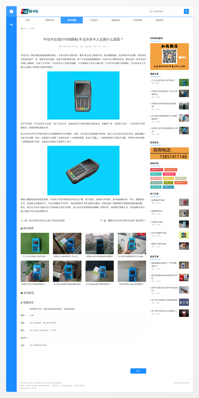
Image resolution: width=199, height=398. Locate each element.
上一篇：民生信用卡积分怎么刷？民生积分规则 (43, 220)
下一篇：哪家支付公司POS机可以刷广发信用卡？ (123, 220)
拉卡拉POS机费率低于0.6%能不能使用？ (135, 256)
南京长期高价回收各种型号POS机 (164, 276)
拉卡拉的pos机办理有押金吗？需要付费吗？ (104, 284)
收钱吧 (156, 174)
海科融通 (169, 174)
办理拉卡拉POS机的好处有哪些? (99, 256)
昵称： (24, 315)
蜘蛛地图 (58, 383)
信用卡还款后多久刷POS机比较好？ (164, 289)
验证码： (25, 338)
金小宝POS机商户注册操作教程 (164, 300)
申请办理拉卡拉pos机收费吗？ (131, 284)
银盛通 (181, 178)
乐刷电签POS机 (158, 200)
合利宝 (156, 178)
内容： (23, 345)
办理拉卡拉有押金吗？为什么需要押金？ (70, 256)
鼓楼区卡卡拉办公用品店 (46, 383)
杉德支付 (181, 183)
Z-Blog (33, 388)
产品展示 (94, 20)
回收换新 (138, 20)
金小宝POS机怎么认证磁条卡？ (164, 311)
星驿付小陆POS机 (158, 244)
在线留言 (160, 20)
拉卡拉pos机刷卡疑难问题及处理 (67, 284)
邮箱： (24, 323)
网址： (23, 330)
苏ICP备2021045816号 (182, 383)
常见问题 (72, 20)
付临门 (156, 187)
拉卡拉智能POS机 (158, 233)
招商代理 (157, 170)
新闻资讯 (50, 20)
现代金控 (171, 170)
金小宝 (168, 178)
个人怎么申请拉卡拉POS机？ (35, 256)
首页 (28, 20)
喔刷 (168, 183)
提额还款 (116, 20)
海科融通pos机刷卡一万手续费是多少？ (164, 264)
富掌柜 (168, 187)
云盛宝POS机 (157, 222)
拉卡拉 (156, 183)
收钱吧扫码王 (156, 211)
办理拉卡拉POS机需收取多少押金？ (36, 284)
